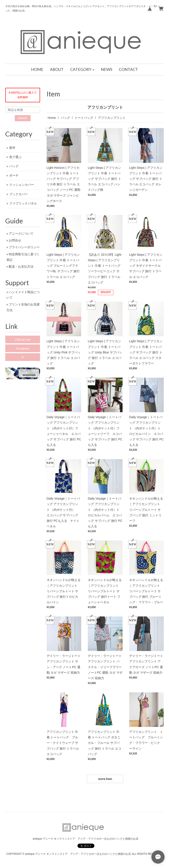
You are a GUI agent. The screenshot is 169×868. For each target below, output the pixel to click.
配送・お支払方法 (21, 266)
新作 (12, 147)
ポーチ (13, 175)
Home (52, 118)
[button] (82, 69)
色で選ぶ (15, 157)
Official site (23, 339)
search (22, 118)
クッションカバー (21, 184)
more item (105, 779)
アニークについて (21, 233)
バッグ (65, 118)
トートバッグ (84, 118)
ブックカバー (18, 194)
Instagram (23, 348)
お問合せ (15, 240)
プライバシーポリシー (24, 247)
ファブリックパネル (23, 203)
